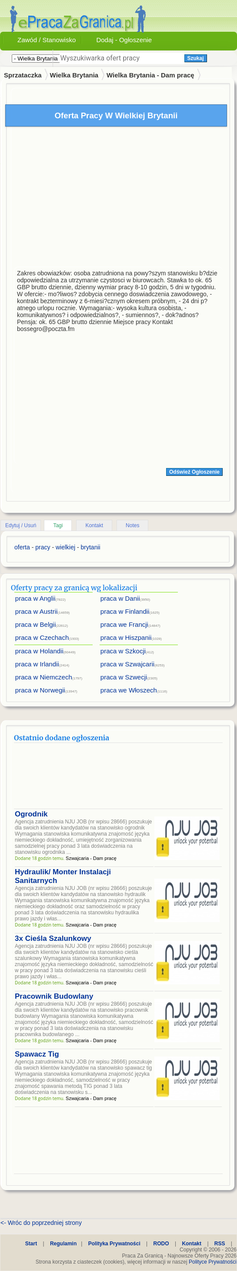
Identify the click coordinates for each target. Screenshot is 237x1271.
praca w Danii (120, 598)
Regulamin (63, 1244)
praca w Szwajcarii (127, 664)
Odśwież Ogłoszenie (194, 472)
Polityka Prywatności (114, 1244)
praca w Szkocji (123, 651)
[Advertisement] (118, 199)
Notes (132, 525)
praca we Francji (124, 624)
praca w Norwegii (40, 690)
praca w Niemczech (43, 677)
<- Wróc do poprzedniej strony (41, 1222)
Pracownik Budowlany (54, 996)
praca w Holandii (39, 651)
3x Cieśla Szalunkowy (53, 938)
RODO (161, 1244)
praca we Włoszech (128, 690)
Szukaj (195, 58)
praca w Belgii (35, 624)
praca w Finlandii (125, 611)
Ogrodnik (31, 814)
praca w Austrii (36, 611)
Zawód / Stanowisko (46, 39)
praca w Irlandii (37, 664)
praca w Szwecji (123, 677)
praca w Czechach (42, 637)
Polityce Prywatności (213, 1262)
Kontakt (94, 525)
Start (31, 1244)
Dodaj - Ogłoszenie (124, 39)
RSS (219, 1244)
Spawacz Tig (37, 1054)
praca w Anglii (35, 598)
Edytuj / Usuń (20, 525)
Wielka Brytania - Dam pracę (150, 75)
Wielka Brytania (74, 75)
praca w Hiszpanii (126, 637)
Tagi (58, 525)
